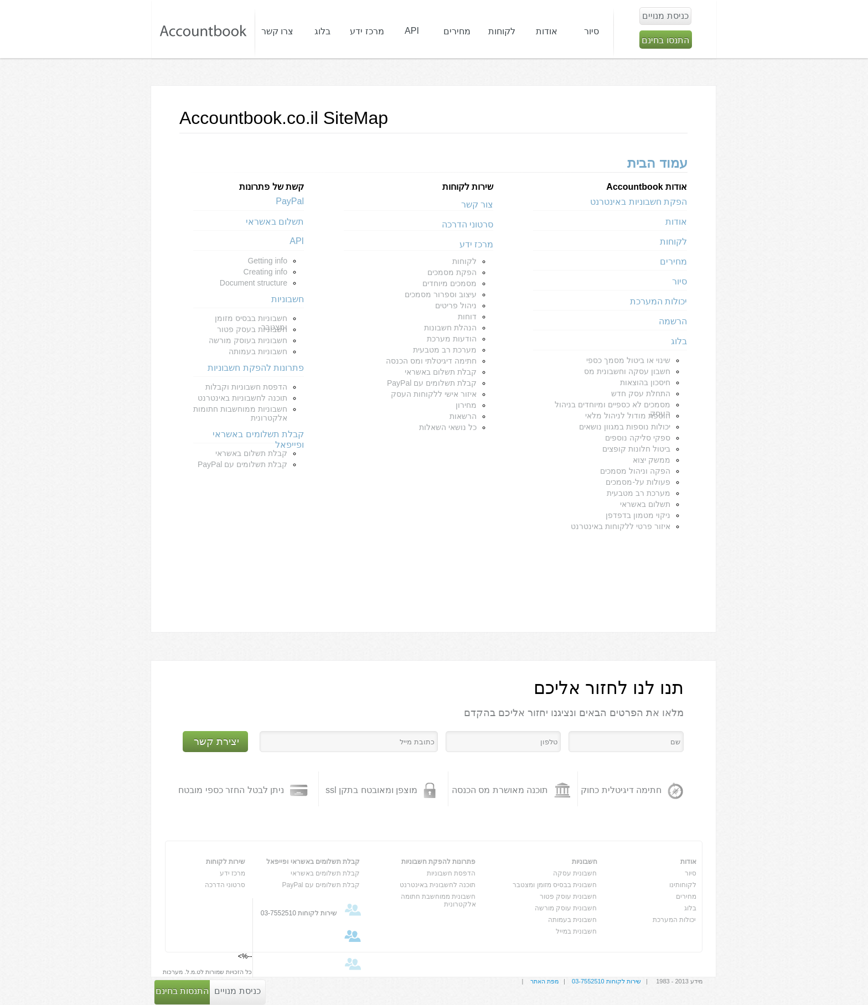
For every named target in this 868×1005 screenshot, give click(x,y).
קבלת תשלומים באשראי (325, 873)
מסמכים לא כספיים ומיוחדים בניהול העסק (612, 405)
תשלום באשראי (645, 504)
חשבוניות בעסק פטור (252, 329)
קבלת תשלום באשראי (441, 371)
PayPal (290, 201)
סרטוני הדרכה (467, 224)
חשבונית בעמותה (572, 920)
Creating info (265, 271)
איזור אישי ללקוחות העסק (434, 394)
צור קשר (477, 204)
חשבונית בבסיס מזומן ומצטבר (555, 885)
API (297, 241)
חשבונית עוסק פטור (568, 896)
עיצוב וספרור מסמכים (441, 294)
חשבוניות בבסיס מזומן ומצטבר (251, 319)
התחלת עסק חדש (640, 393)
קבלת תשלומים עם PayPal (432, 383)
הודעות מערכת (452, 338)
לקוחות (673, 241)
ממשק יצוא (651, 459)
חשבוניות (287, 299)
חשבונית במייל (576, 931)
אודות (676, 221)
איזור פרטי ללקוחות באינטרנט (620, 526)
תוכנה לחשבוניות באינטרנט (242, 397)
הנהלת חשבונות (450, 327)
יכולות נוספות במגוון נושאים (624, 426)
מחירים (457, 31)
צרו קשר (277, 31)
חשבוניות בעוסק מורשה (248, 340)
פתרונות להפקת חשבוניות (256, 367)
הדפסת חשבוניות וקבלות (246, 386)
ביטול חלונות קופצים (636, 448)
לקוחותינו (682, 885)
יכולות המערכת (658, 301)
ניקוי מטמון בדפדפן (638, 515)
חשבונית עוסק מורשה (566, 908)
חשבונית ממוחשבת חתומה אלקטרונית (438, 898)
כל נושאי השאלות (448, 427)
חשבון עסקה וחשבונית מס (627, 371)
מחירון (466, 405)
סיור (591, 31)
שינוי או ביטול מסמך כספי (628, 360)
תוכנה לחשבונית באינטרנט (438, 885)
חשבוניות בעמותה (258, 351)
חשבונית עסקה (575, 873)
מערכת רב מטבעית (638, 493)
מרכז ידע (476, 244)
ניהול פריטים (456, 305)
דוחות (467, 316)
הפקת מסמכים (452, 272)
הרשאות (463, 416)
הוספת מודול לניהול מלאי (627, 415)
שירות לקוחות (225, 862)
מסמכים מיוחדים (449, 283)
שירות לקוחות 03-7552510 (606, 981)
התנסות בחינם (182, 991)
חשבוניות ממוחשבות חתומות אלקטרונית (240, 413)
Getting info (267, 260)
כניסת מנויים (237, 991)
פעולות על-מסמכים (638, 482)
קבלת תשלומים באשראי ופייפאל (258, 436)
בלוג (679, 341)
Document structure (253, 282)
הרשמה (673, 321)
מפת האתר (544, 981)
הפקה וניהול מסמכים (635, 471)
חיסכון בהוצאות (645, 382)
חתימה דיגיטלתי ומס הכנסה (431, 360)
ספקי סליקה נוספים (637, 437)
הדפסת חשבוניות (451, 873)
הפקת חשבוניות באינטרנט (638, 201)
